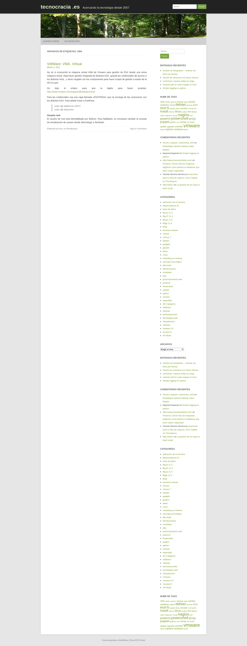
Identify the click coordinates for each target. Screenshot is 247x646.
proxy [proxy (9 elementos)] (192, 118)
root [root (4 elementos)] (178, 122)
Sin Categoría (169, 304)
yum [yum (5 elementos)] (186, 129)
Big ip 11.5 (167, 220)
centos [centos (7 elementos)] (191, 101)
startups (166, 311)
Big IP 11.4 (168, 216)
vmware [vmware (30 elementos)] (192, 125)
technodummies (170, 314)
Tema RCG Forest (137, 640)
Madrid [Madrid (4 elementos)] (194, 112)
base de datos (169, 209)
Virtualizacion (71, 129)
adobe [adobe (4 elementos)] (167, 102)
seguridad (167, 300)
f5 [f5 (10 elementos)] (168, 108)
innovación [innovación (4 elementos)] (192, 108)
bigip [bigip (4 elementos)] (186, 102)
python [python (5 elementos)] (173, 122)
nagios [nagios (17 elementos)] (183, 115)
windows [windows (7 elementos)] (179, 129)
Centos (166, 234)
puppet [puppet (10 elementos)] (164, 121)
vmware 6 (167, 332)
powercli (166, 283)
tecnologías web (170, 318)
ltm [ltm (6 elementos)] (189, 111)
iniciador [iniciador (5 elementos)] (184, 108)
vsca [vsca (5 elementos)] (162, 129)
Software (167, 307)
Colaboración (72, 41)
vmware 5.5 (168, 328)
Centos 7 (167, 237)
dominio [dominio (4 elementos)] (190, 105)
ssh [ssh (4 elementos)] (188, 122)
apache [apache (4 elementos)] (173, 102)
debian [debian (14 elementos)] (180, 105)
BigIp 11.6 (167, 223)
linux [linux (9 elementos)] (178, 111)
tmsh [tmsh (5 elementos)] (192, 122)
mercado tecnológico (172, 262)
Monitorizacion (169, 269)
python (166, 293)
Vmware (166, 325)
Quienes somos (51, 41)
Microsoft (167, 265)
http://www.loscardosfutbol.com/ (177, 160)
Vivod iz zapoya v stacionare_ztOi (178, 142)
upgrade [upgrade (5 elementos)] (170, 127)
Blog (165, 227)
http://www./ (168, 185)
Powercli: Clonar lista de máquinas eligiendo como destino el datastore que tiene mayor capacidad (181, 167)
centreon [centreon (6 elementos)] (164, 105)
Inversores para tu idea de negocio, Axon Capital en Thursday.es (180, 177)
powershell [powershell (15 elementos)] (179, 118)
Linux (165, 255)
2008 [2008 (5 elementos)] (162, 102)
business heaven (170, 230)
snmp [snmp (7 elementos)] (183, 122)
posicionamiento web (172, 279)
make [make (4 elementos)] (162, 115)
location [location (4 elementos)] (184, 112)
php (164, 276)
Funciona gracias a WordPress (115, 640)
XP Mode (167, 335)
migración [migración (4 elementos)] (168, 115)
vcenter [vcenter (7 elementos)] (179, 126)
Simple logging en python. (175, 88)
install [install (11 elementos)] (164, 111)
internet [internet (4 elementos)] (171, 112)
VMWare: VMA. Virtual (64, 64)
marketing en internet (172, 258)
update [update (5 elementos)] (163, 127)
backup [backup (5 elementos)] (180, 102)
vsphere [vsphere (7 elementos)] (169, 129)
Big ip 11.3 (167, 213)
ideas (165, 251)
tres (60, 129)
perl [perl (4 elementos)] (191, 115)
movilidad (167, 272)
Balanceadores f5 (171, 205)
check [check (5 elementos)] (172, 105)
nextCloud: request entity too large (178, 81)
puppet (166, 290)
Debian (166, 241)
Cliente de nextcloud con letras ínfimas (180, 77)
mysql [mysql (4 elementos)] (175, 115)
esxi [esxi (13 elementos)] (163, 108)
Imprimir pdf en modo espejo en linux (180, 84)
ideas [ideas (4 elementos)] (178, 108)
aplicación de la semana (174, 202)
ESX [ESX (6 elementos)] (195, 105)
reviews (166, 297)
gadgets (166, 244)
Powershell (168, 286)
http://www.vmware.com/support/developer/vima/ (71, 91)
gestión (166, 248)
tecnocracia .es (60, 7)
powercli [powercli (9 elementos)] (165, 118)
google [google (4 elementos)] (172, 108)
